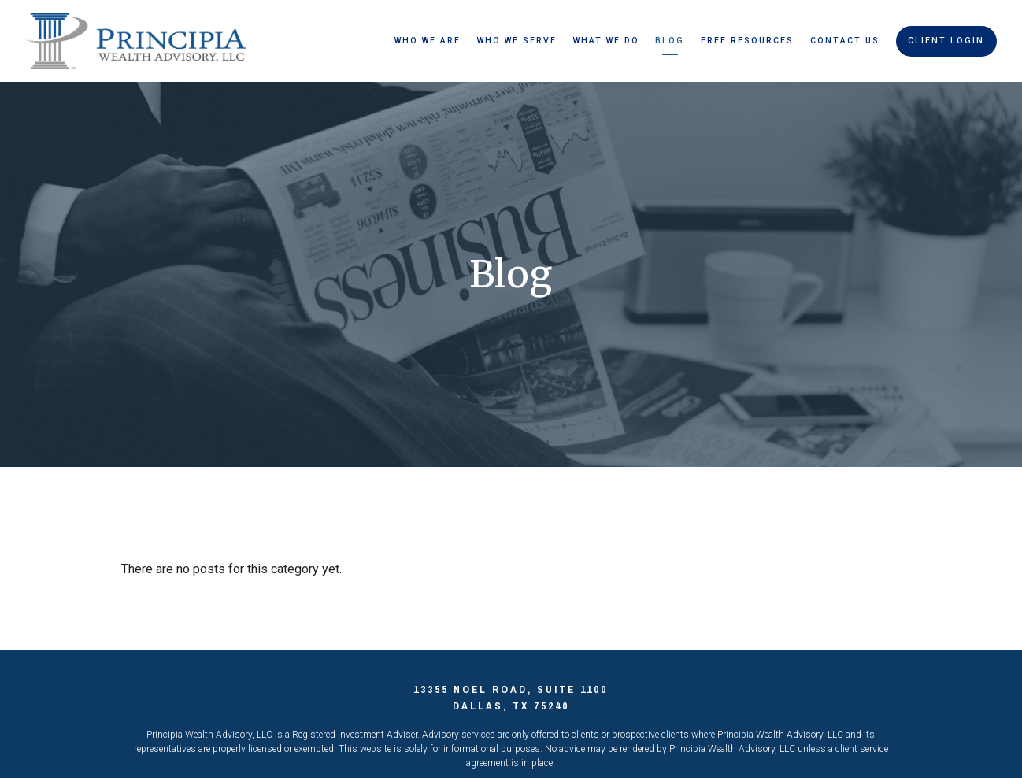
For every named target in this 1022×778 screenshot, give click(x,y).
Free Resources (747, 40)
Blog (669, 40)
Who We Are (427, 40)
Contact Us (844, 40)
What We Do (606, 40)
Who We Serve (517, 40)
